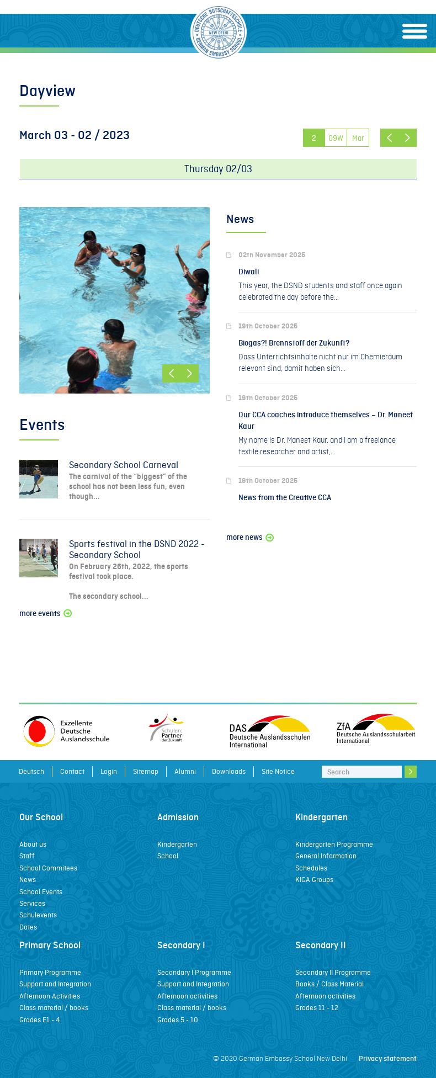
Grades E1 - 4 (39, 1020)
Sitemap (145, 771)
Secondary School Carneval (123, 465)
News (27, 879)
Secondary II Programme (333, 972)
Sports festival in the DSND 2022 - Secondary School (137, 549)
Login (108, 771)
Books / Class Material (329, 984)
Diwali (248, 272)
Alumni (185, 771)
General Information (326, 856)
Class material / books (53, 1007)
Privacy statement (388, 1058)
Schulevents (38, 915)
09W (335, 138)
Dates (28, 927)
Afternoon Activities (49, 996)
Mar (358, 138)
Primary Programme (50, 972)
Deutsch (31, 771)
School (167, 856)
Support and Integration (55, 984)
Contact (72, 771)
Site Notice (278, 771)
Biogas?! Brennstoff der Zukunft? (293, 343)
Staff (27, 856)
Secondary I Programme (194, 972)
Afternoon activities (187, 996)
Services (32, 903)
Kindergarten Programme (334, 844)
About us (32, 844)
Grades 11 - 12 (316, 1007)
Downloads (229, 771)
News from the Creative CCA (284, 497)
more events (46, 613)
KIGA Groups (314, 879)
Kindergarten (177, 844)
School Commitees (48, 868)
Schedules (311, 868)
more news (250, 537)
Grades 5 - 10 (177, 1020)
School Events (40, 892)
